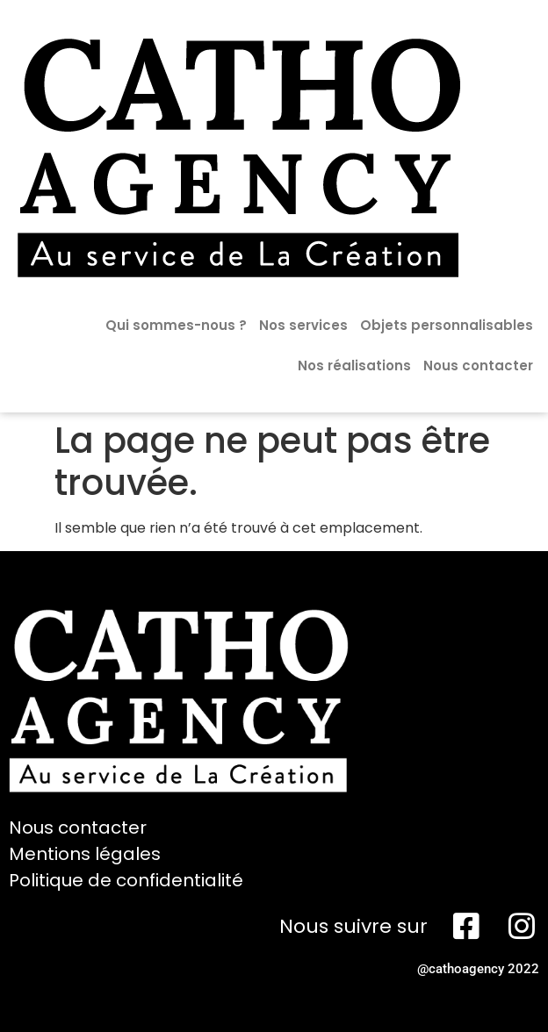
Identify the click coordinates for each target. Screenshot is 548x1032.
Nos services (303, 325)
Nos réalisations (354, 365)
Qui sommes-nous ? (176, 325)
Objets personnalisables (446, 325)
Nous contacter (478, 365)
